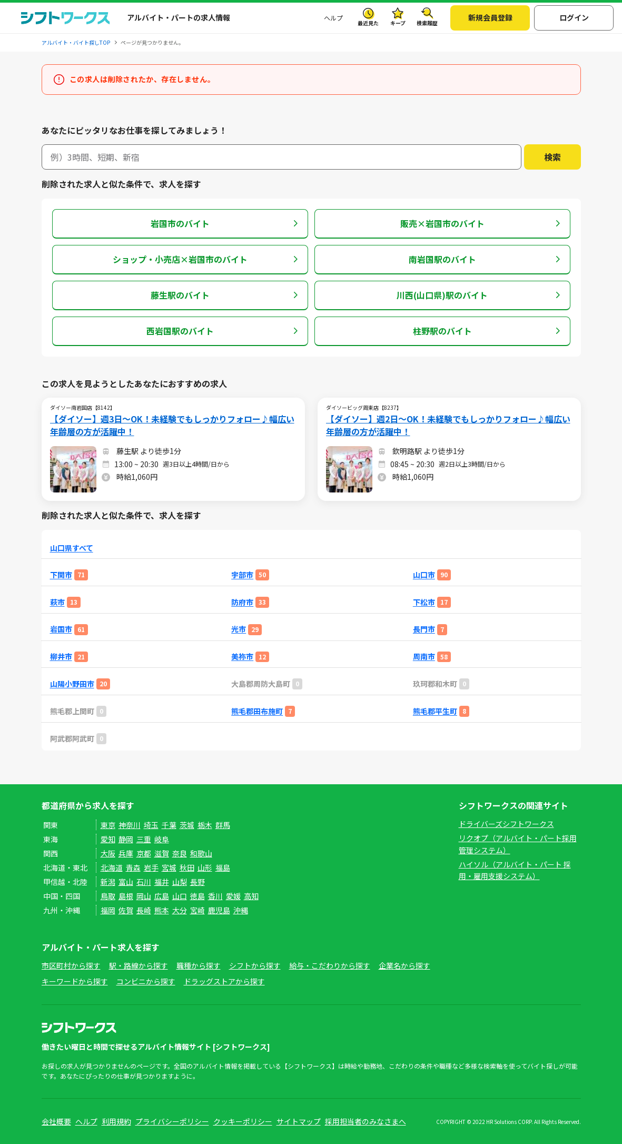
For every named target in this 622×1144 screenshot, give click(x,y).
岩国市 (61, 629)
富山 (126, 881)
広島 (161, 896)
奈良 (179, 853)
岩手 (151, 867)
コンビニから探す (145, 981)
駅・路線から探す (138, 965)
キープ (398, 23)
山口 (179, 896)
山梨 (179, 881)
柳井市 (61, 657)
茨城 (187, 825)
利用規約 (116, 1121)
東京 (108, 825)
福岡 (108, 910)
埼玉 (151, 825)
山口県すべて (71, 548)
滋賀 (161, 853)
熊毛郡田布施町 (257, 711)
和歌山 (201, 853)
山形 (205, 867)
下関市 (61, 575)
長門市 (424, 629)
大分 (179, 910)
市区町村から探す (71, 965)
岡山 (143, 896)
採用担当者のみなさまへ (365, 1121)
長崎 (143, 910)
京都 (143, 853)
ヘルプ (333, 17)
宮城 (169, 867)
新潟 (108, 881)
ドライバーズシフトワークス (506, 823)
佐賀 (126, 910)
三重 (143, 839)
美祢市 (242, 657)
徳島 (197, 896)
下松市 (424, 602)
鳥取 (108, 896)
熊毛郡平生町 (435, 711)
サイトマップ (299, 1121)
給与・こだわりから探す (329, 965)
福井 (161, 881)
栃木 (205, 825)
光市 (238, 629)
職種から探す (198, 965)
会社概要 (56, 1121)
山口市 (424, 575)
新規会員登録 (490, 17)
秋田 (187, 867)
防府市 (242, 602)
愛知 (108, 839)
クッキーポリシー (242, 1121)
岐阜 (161, 839)
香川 (215, 896)
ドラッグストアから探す (224, 981)
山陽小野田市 (72, 684)
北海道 (112, 867)
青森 (133, 867)
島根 (126, 896)
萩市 (57, 602)
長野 (197, 881)
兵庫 (126, 853)
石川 (143, 881)
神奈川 (130, 825)
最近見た (368, 23)
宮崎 (197, 910)
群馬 (222, 825)
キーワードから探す (75, 981)
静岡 (126, 839)
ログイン (574, 17)
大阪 (108, 853)
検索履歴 (427, 23)
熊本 (161, 910)
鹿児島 (219, 910)
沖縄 (240, 910)
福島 (222, 867)
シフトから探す (255, 965)
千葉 (169, 825)
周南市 (424, 657)
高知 (251, 896)
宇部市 (242, 575)
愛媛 (233, 896)
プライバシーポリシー (172, 1121)
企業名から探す (404, 965)
